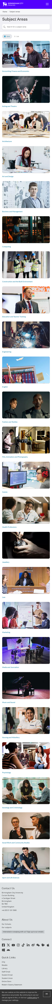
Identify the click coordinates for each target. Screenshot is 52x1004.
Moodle (4, 965)
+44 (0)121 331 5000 (9, 910)
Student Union (7, 978)
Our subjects (7, 927)
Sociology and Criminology (12, 807)
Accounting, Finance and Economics (15, 71)
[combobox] (26, 27)
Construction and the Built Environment (17, 281)
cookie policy (32, 998)
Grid (8, 36)
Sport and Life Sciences (10, 878)
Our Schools (6, 924)
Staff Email (6, 972)
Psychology (6, 772)
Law (3, 597)
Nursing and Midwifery (11, 737)
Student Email (7, 975)
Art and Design (8, 176)
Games (4, 492)
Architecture (7, 141)
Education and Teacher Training (14, 317)
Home (5, 12)
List (17, 36)
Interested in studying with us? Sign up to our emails (23, 932)
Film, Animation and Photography (15, 457)
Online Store (6, 981)
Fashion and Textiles (9, 422)
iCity (3, 962)
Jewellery (5, 562)
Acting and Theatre (9, 106)
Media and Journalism (10, 667)
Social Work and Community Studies (16, 843)
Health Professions (9, 527)
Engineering (6, 352)
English (5, 387)
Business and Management (12, 211)
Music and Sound (8, 702)
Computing (6, 246)
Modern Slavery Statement (12, 985)
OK (47, 994)
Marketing (6, 632)
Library (4, 968)
